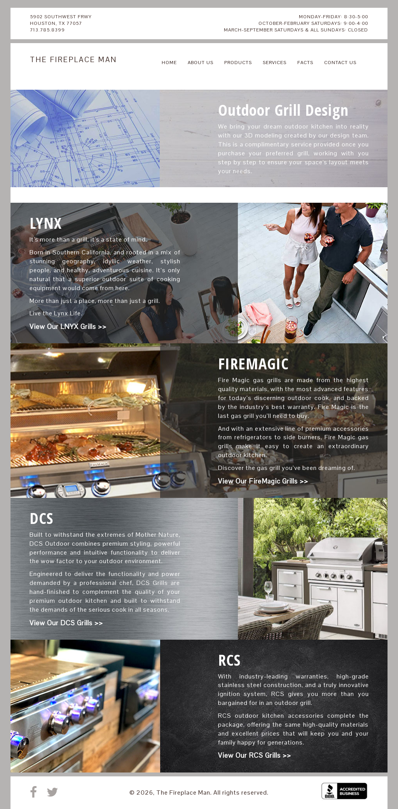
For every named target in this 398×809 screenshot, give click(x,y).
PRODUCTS (238, 62)
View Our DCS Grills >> (66, 623)
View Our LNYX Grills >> (68, 326)
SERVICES (274, 62)
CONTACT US (340, 62)
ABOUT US (200, 62)
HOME (169, 62)
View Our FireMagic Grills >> (263, 481)
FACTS (305, 62)
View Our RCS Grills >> (254, 755)
